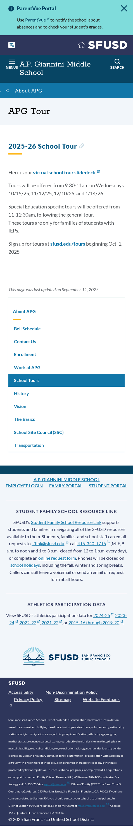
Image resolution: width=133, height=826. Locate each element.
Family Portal (65, 485)
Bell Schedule (27, 328)
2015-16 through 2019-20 (95, 622)
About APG (28, 90)
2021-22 (52, 622)
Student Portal (108, 485)
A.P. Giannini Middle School (67, 479)
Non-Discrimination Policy (72, 692)
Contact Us (25, 341)
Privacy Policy (28, 699)
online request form (57, 558)
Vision (20, 406)
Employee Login (24, 485)
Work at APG (27, 367)
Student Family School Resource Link (66, 522)
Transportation (29, 445)
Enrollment (25, 354)
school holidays (25, 565)
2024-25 (103, 615)
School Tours (26, 380)
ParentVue (37, 19)
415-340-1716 (93, 543)
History (21, 393)
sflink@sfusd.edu (50, 543)
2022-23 (30, 622)
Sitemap (62, 699)
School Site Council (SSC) (39, 432)
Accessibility (21, 692)
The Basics (24, 419)
